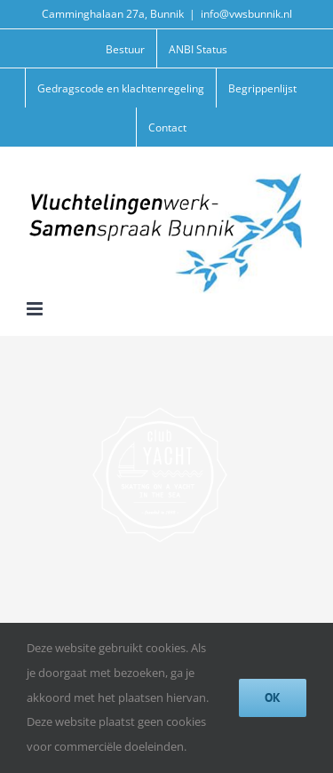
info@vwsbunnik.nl (246, 13)
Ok (273, 697)
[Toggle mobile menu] (36, 308)
